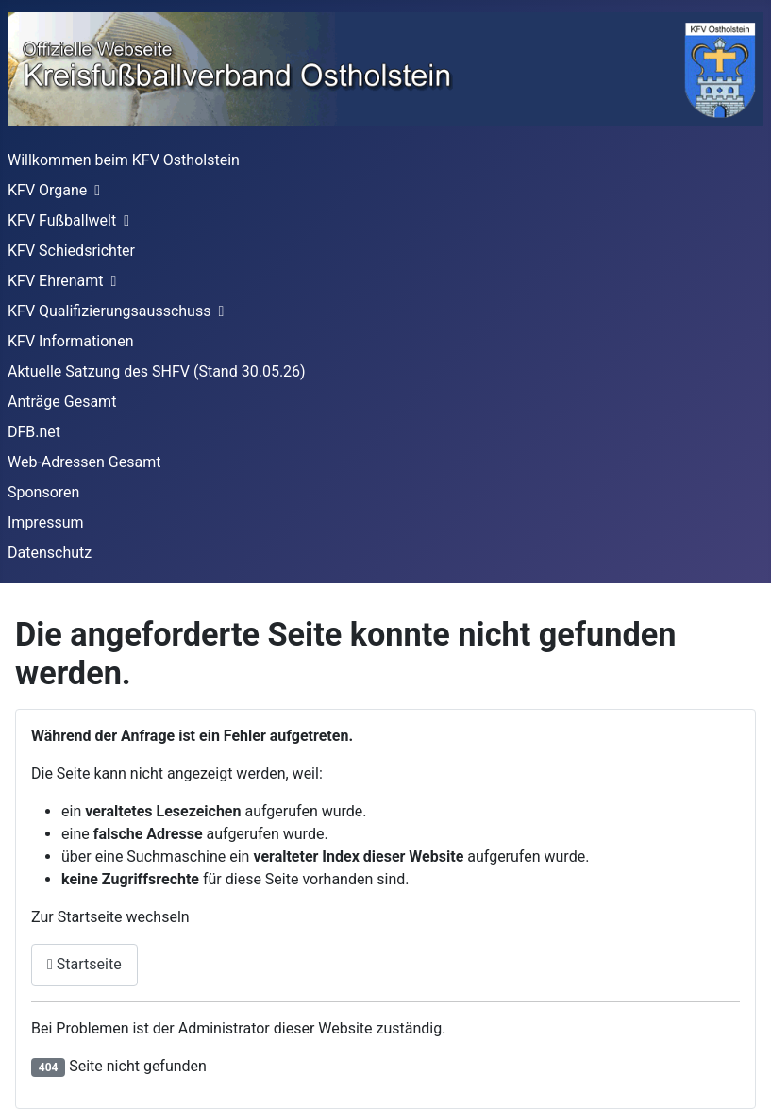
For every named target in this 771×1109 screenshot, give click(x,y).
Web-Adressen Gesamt (84, 462)
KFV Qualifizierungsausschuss (109, 311)
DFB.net (34, 432)
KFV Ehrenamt (56, 281)
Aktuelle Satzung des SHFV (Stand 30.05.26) (157, 371)
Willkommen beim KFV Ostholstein (124, 160)
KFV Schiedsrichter (71, 251)
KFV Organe (47, 190)
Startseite (84, 964)
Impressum (46, 522)
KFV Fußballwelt (62, 220)
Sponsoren (43, 492)
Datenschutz (50, 553)
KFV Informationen (70, 341)
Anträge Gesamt (62, 402)
